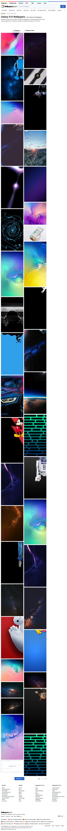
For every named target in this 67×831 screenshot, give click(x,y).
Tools (45, 3)
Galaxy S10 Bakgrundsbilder (44, 819)
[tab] (16, 30)
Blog (15, 816)
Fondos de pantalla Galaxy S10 (33, 821)
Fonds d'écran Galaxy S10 (8, 823)
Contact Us (8, 816)
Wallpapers (4, 3)
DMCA (62, 825)
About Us (3, 816)
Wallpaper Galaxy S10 (19, 823)
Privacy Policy (47, 825)
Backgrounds (12, 3)
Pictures (21, 3)
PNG (32, 3)
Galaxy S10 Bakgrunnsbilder (32, 823)
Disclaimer (57, 825)
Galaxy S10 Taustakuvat (45, 823)
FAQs (12, 816)
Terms (53, 825)
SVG (27, 3)
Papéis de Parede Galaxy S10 (8, 821)
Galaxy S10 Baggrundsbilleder (16, 819)
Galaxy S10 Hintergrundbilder (30, 819)
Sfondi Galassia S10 (21, 821)
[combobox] (39, 6)
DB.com (19, 816)
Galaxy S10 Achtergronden (47, 821)
